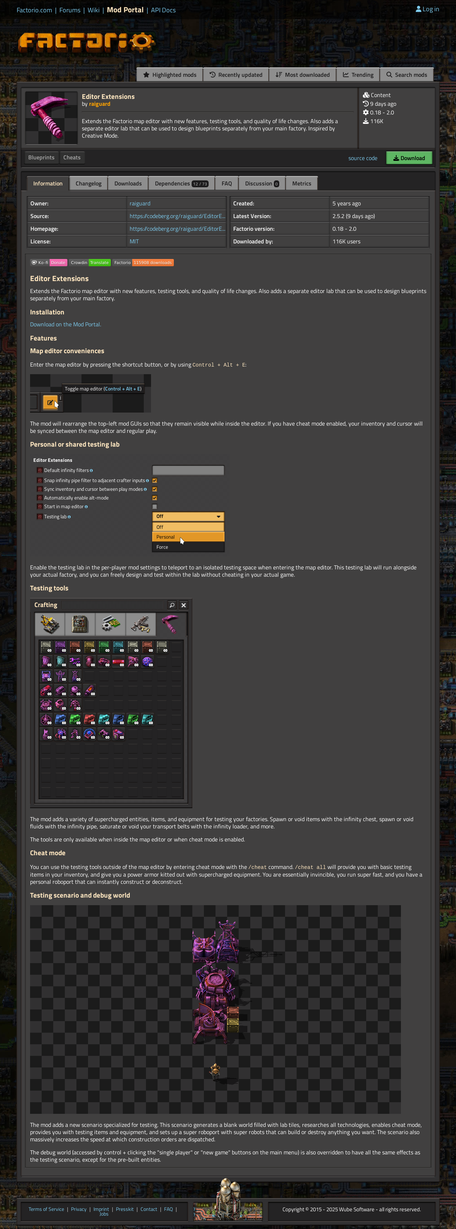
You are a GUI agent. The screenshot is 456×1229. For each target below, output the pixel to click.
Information (48, 183)
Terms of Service (46, 1208)
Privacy (79, 1208)
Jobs (104, 1213)
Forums (69, 10)
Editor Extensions (108, 96)
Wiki (94, 10)
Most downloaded (303, 74)
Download (409, 158)
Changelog (88, 183)
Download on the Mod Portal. (65, 324)
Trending (358, 74)
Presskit (125, 1208)
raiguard (99, 103)
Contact (149, 1208)
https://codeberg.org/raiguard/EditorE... (177, 216)
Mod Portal (125, 9)
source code (362, 158)
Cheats (72, 157)
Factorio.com (34, 10)
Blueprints (41, 157)
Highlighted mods (170, 74)
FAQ (227, 183)
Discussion (262, 183)
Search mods (406, 74)
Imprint (101, 1208)
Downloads (128, 183)
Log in (427, 9)
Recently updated (236, 74)
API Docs (163, 10)
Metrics (301, 183)
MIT (134, 241)
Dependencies (182, 183)
